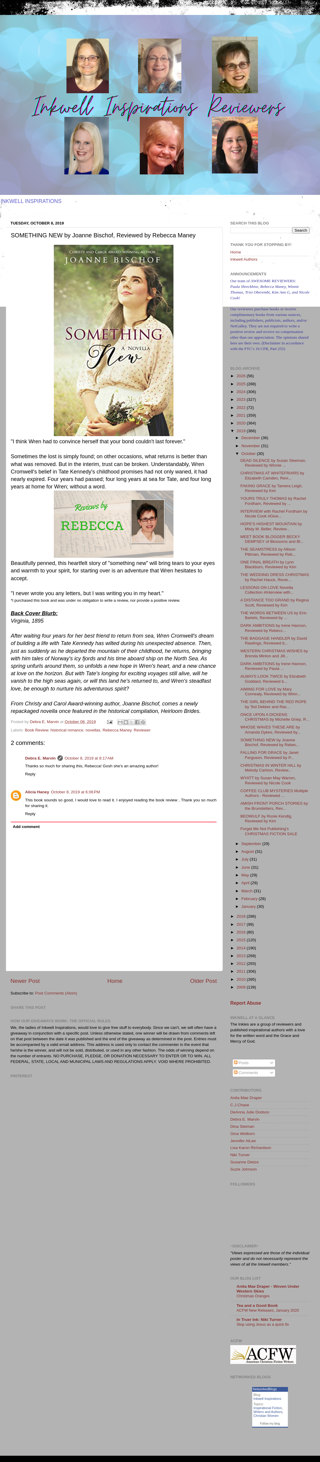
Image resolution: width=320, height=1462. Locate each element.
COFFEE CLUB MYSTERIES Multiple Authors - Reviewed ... (274, 793)
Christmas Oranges (253, 1296)
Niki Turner (240, 1155)
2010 (242, 979)
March (247, 891)
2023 (242, 399)
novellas (93, 730)
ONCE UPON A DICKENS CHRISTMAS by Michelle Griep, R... (275, 717)
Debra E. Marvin (40, 758)
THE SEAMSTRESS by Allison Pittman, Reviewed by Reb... (268, 551)
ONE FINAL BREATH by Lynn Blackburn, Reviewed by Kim (268, 564)
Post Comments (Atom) (56, 993)
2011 (242, 971)
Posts (241, 1063)
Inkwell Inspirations (267, 1398)
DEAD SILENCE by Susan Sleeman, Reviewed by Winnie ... (273, 463)
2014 (242, 948)
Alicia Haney (37, 792)
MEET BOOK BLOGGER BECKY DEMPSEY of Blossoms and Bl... (272, 539)
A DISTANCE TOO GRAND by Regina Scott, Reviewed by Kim (274, 602)
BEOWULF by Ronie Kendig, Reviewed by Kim (266, 818)
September (251, 843)
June (246, 867)
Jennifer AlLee (243, 1141)
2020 (242, 423)
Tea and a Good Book (257, 1305)
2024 (242, 391)
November (251, 446)
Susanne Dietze (244, 1162)
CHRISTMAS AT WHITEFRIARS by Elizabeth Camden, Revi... (272, 475)
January (249, 906)
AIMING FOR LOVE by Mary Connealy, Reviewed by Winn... (270, 691)
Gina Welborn (242, 1133)
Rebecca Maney (117, 730)
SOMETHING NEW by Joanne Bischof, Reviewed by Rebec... (270, 742)
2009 (242, 987)
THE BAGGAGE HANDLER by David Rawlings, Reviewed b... (273, 640)
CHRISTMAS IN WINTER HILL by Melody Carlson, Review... (270, 767)
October (249, 453)
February (250, 898)
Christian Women (266, 1415)
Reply (30, 774)
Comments (246, 1072)
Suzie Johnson (243, 1169)
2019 (242, 431)
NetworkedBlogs (265, 1389)
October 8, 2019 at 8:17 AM (89, 758)
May (245, 875)
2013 (242, 956)
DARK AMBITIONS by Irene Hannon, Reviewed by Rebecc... (273, 628)
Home (114, 981)
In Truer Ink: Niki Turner (259, 1319)
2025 (242, 384)
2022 (242, 407)
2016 (242, 932)
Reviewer (142, 730)
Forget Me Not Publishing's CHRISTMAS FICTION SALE (269, 831)
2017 (242, 924)
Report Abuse (245, 1003)
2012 (242, 963)
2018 (242, 916)
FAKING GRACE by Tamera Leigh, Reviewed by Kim (271, 488)
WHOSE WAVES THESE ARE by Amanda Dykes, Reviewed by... (270, 729)
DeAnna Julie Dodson (249, 1112)
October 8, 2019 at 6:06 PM (75, 792)
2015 (242, 940)
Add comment (26, 826)
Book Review (36, 730)
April (246, 883)
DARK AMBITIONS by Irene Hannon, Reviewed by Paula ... (273, 666)
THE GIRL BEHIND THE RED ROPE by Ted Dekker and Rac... (273, 704)
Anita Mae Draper (246, 1098)
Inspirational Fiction (268, 1408)
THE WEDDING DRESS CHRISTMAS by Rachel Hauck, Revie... (274, 577)
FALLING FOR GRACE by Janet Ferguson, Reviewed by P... (269, 755)
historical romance (67, 730)
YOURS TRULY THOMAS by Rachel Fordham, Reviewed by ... (273, 500)
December (251, 438)
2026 (242, 376)
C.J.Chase (239, 1105)
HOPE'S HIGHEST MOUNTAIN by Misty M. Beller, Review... (271, 526)
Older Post (203, 981)
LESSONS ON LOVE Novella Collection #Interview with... (267, 590)
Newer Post (25, 981)
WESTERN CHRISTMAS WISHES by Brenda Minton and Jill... (274, 653)
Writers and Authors (268, 1412)
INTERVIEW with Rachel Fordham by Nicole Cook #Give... (273, 513)
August (248, 851)
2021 (242, 415)
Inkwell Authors (243, 259)
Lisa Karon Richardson (250, 1147)
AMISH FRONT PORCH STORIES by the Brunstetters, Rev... (274, 805)
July (245, 859)
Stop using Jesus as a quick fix (263, 1324)
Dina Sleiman (242, 1126)
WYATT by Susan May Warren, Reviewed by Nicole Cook (268, 780)
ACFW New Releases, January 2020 (268, 1310)
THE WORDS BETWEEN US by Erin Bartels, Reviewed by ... (273, 615)
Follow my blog (270, 1423)
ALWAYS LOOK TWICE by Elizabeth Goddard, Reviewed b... (273, 678)
